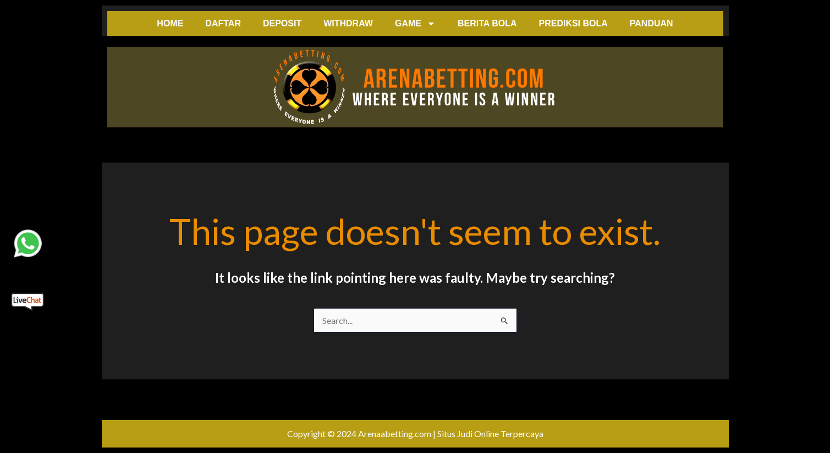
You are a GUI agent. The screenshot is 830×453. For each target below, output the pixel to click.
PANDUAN (651, 23)
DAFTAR (223, 23)
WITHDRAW (348, 23)
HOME (170, 23)
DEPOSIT (282, 23)
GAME (415, 23)
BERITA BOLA (487, 23)
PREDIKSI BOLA (572, 23)
